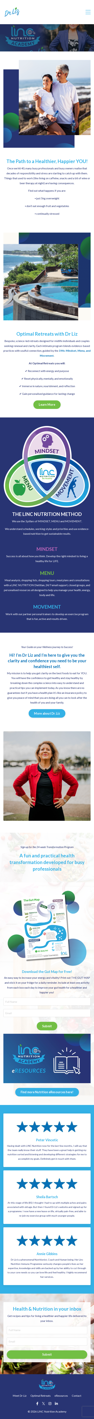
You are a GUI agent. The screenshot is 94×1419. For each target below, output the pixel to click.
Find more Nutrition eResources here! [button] (47, 1092)
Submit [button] (47, 1026)
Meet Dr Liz (20, 1395)
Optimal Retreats (40, 1395)
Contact (76, 1395)
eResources (61, 1395)
